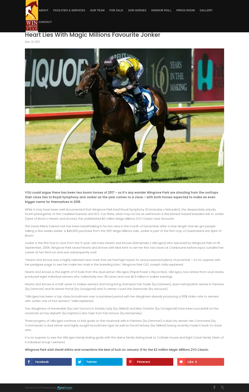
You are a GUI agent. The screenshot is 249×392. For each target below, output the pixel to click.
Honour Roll (161, 10)
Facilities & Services (69, 10)
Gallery (206, 10)
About (43, 10)
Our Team (97, 10)
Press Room (185, 10)
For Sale (116, 10)
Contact (45, 22)
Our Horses (137, 10)
